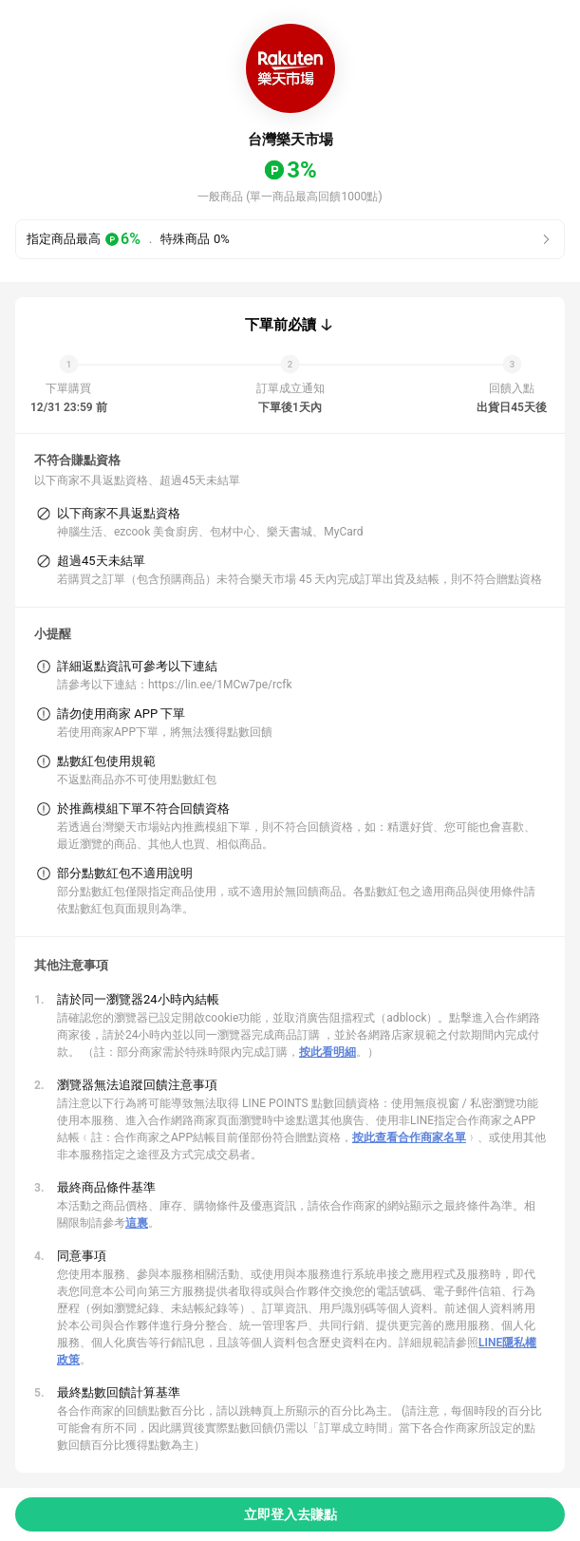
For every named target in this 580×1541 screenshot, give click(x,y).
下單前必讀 (280, 324)
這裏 (136, 1223)
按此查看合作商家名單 (409, 1137)
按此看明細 (327, 1052)
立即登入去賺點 (290, 1514)
